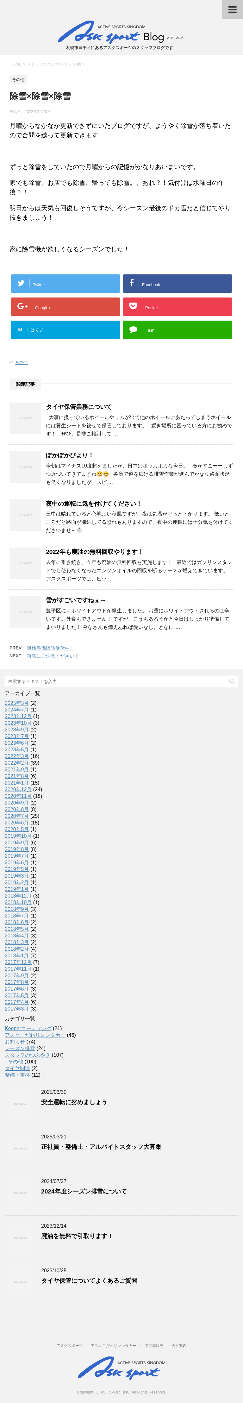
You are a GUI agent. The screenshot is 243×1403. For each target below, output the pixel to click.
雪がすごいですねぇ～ (76, 600)
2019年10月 (18, 836)
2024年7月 (17, 709)
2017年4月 (17, 1002)
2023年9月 (17, 729)
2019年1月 (17, 889)
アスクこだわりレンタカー (35, 1035)
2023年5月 (17, 749)
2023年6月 (17, 743)
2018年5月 (17, 929)
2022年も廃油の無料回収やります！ (95, 551)
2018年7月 (17, 915)
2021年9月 (17, 769)
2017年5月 (17, 995)
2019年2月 (17, 882)
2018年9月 (17, 909)
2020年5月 (17, 829)
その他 (21, 362)
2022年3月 (17, 756)
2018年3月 (17, 942)
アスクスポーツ (69, 1345)
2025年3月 (17, 703)
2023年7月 (17, 736)
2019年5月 (17, 869)
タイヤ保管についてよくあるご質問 (89, 1280)
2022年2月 (17, 763)
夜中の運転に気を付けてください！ (94, 503)
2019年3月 (17, 876)
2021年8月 (17, 776)
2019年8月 (17, 849)
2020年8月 (17, 809)
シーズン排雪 (20, 1048)
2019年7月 (17, 856)
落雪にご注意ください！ (53, 656)
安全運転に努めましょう (74, 1102)
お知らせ (15, 1041)
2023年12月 (18, 716)
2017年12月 (18, 962)
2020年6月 (17, 822)
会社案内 (179, 1345)
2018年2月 (17, 949)
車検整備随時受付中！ (50, 648)
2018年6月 (17, 922)
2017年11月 (18, 969)
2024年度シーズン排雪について (84, 1191)
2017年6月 (17, 989)
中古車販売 (154, 1345)
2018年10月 (18, 902)
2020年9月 (17, 802)
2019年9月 (17, 842)
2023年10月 (18, 723)
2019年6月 (17, 862)
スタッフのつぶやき (27, 1055)
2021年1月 (17, 783)
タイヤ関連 (17, 1068)
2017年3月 (17, 1009)
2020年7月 (17, 816)
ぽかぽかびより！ (70, 455)
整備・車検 (17, 1075)
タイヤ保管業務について (79, 407)
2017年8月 (17, 982)
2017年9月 (17, 975)
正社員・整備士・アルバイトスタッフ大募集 (101, 1146)
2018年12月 (18, 896)
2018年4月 (17, 935)
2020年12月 (18, 789)
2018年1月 (17, 955)
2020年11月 (18, 796)
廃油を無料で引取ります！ (77, 1236)
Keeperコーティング (28, 1028)
